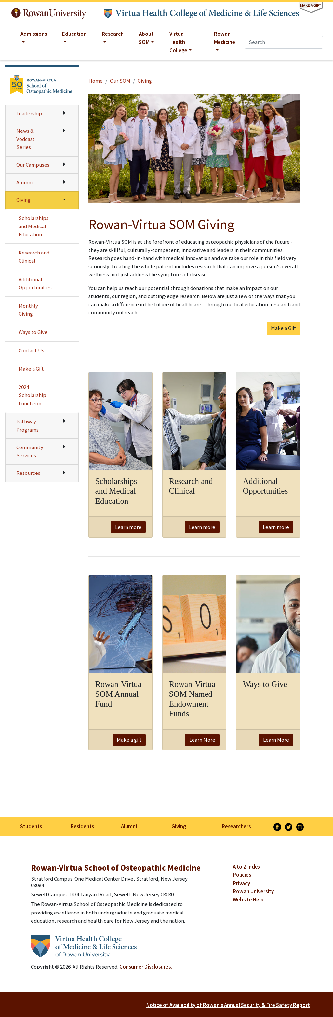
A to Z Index (246, 866)
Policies (242, 874)
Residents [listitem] (82, 826)
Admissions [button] (33, 33)
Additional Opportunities (35, 283)
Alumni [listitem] (129, 826)
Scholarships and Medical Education (33, 226)
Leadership (29, 113)
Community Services (29, 451)
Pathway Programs (27, 425)
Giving (23, 199)
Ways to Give (33, 332)
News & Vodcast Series (25, 139)
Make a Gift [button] (283, 328)
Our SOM (120, 80)
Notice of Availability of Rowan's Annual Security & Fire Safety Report (228, 1005)
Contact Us (31, 350)
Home (95, 80)
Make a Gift (31, 368)
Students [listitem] (31, 826)
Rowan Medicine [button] (224, 38)
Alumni (24, 182)
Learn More (202, 739)
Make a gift (129, 739)
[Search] (284, 42)
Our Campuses (32, 164)
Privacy (241, 883)
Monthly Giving (28, 309)
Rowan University (48, 13)
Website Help (248, 899)
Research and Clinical (34, 256)
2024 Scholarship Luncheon (32, 395)
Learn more (128, 526)
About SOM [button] (146, 38)
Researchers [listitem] (236, 826)
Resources (28, 472)
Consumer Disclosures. (145, 966)
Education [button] (74, 33)
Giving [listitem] (178, 826)
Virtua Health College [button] (178, 42)
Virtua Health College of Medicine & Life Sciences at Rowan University (201, 13)
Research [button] (113, 33)
